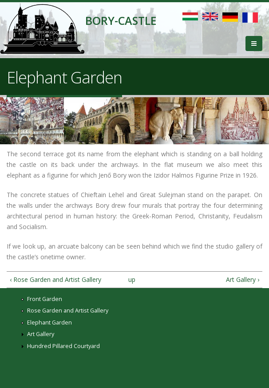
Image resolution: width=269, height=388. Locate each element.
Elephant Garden (49, 322)
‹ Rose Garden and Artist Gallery (55, 279)
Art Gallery (40, 334)
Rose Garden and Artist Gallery (67, 310)
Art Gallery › (242, 279)
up (131, 279)
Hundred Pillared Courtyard (63, 346)
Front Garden (44, 299)
